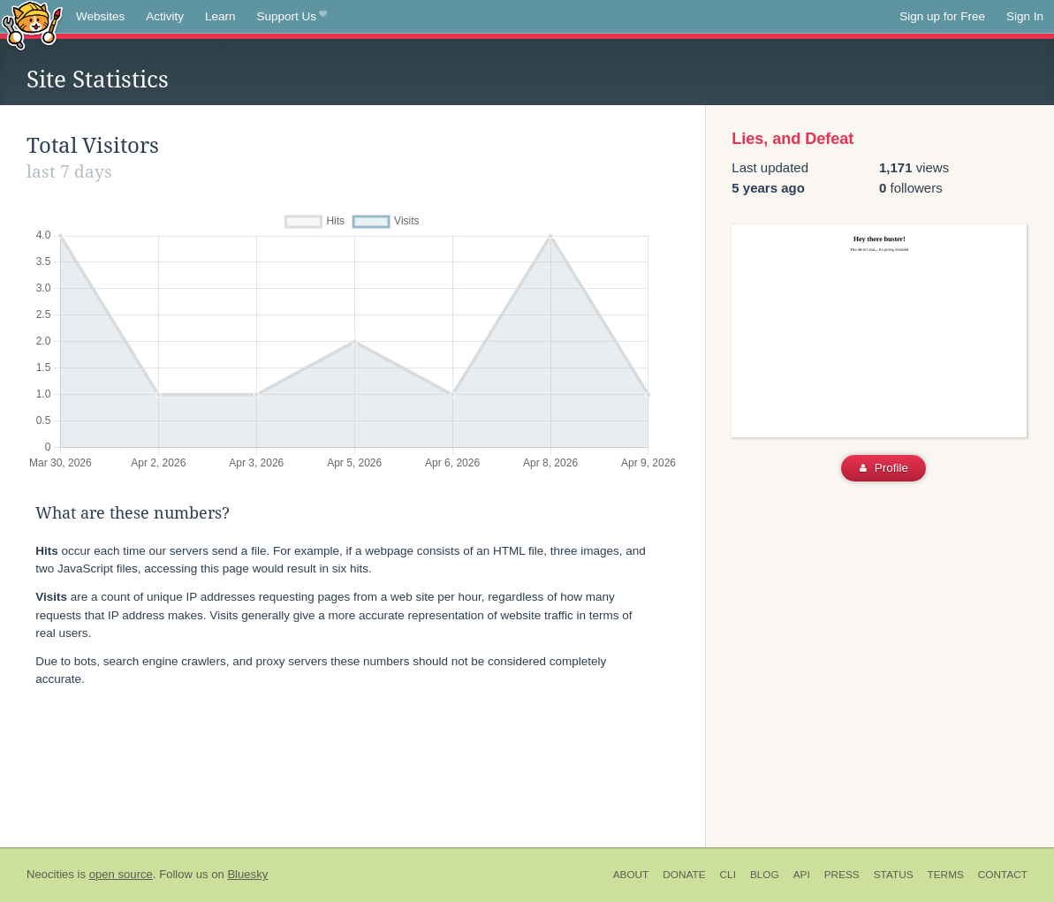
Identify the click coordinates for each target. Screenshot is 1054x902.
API (801, 874)
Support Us (292, 17)
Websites (100, 16)
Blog (764, 874)
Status (894, 874)
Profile (884, 467)
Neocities (50, 874)
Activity (165, 16)
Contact (1002, 874)
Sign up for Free (942, 16)
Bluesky (247, 874)
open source (121, 874)
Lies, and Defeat (792, 139)
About (631, 874)
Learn (220, 16)
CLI (728, 874)
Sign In (1024, 16)
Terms (946, 874)
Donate (684, 874)
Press (842, 874)
